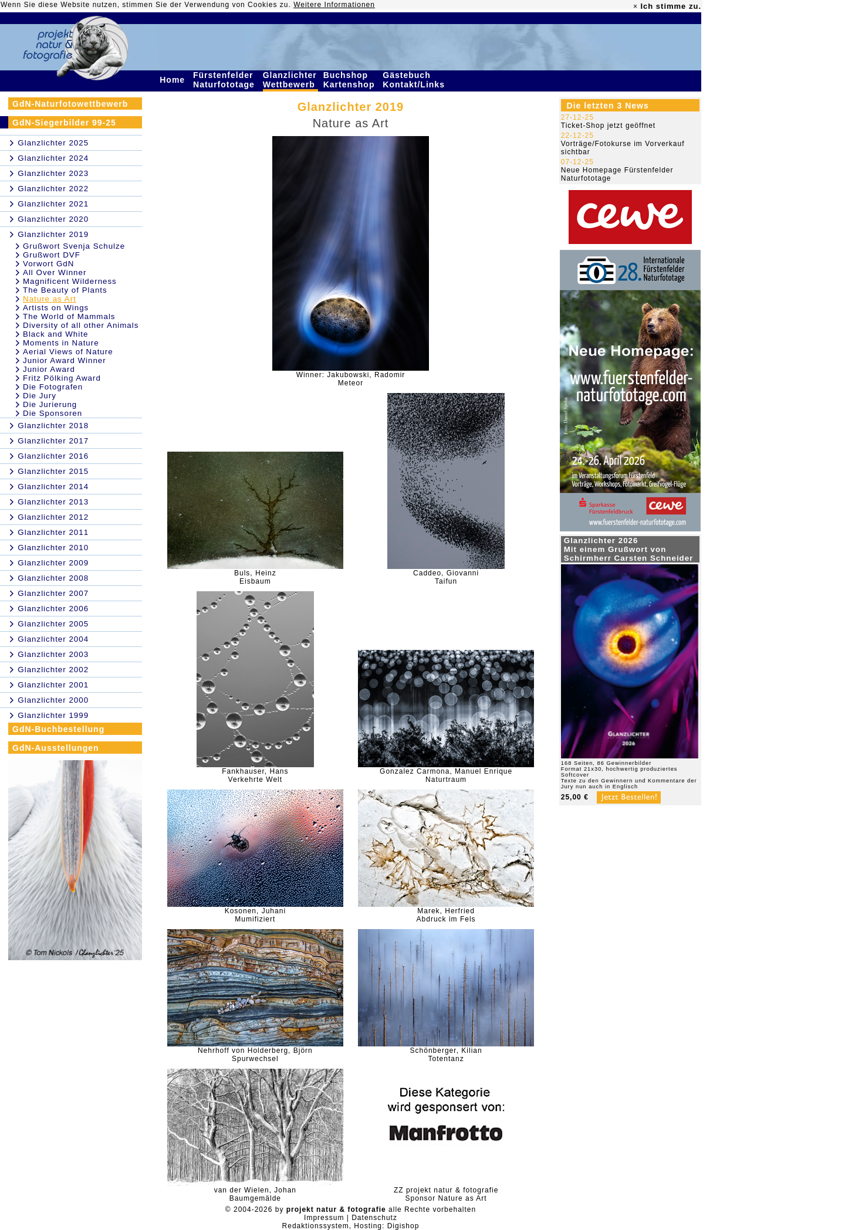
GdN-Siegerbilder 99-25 (64, 122)
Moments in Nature (61, 342)
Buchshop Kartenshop (350, 79)
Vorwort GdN (48, 263)
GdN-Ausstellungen (55, 748)
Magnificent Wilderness (70, 281)
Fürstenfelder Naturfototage (225, 79)
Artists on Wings (56, 307)
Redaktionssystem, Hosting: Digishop (351, 1226)
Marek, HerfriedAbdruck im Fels (446, 915)
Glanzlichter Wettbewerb (290, 79)
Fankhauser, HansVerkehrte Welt (255, 775)
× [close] (635, 6)
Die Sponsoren (52, 413)
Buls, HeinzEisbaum (255, 577)
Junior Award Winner (64, 360)
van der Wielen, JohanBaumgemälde (255, 1194)
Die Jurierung (50, 404)
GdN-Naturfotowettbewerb (70, 104)
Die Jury (39, 395)
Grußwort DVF (51, 254)
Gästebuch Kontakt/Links (415, 79)
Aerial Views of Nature (68, 351)
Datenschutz (374, 1218)
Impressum (324, 1218)
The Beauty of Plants (65, 290)
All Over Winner (54, 272)
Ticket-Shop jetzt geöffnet (608, 125)
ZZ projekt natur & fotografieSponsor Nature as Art (446, 1194)
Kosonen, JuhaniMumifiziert (255, 915)
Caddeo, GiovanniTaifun (446, 577)
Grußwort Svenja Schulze (74, 246)
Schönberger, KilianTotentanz (446, 1054)
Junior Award (49, 369)
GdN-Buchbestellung (58, 729)
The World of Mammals (69, 316)
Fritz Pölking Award (62, 378)
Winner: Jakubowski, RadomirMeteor (350, 379)
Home (174, 79)
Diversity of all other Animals (80, 325)
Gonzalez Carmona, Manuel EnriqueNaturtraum (446, 775)
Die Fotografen (53, 386)
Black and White (55, 334)
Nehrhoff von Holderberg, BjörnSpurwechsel (255, 1054)
